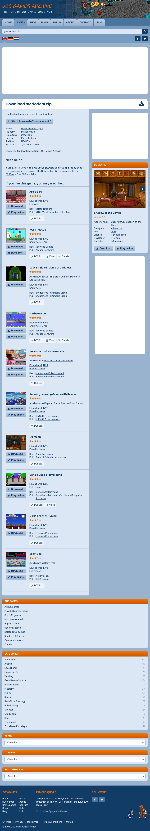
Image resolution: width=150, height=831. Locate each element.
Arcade (75, 664)
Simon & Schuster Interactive (51, 457)
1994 (45, 284)
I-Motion (115, 238)
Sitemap (6, 822)
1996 (45, 201)
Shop (33, 22)
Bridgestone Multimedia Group (51, 292)
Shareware (35, 242)
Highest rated (12, 623)
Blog (44, 22)
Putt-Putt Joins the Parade (46, 351)
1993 (45, 568)
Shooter (75, 709)
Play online (17, 212)
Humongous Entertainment (50, 373)
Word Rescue (37, 229)
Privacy (19, 822)
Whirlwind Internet (26, 826)
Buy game (17, 252)
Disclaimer (32, 822)
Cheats (8, 644)
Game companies (14, 640)
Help (21, 808)
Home (8, 22)
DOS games (9, 792)
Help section (47, 171)
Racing (75, 697)
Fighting (75, 676)
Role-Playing (75, 705)
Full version (35, 487)
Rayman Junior (52, 403)
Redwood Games (44, 247)
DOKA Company (44, 579)
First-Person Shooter (75, 680)
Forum (57, 22)
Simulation (75, 714)
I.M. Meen (35, 436)
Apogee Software (45, 250)
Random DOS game (14, 636)
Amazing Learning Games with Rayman (53, 394)
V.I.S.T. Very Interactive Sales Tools (53, 212)
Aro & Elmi (35, 191)
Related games (14, 769)
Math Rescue (37, 313)
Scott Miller (42, 811)
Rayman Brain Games (72, 403)
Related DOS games (15, 632)
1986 (45, 484)
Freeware (34, 204)
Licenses (10, 752)
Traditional (75, 722)
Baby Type (49, 563)
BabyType (35, 553)
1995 (45, 446)
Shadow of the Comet (107, 212)
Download (17, 206)
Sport (75, 718)
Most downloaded (14, 619)
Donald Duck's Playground (45, 474)
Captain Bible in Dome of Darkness (50, 267)
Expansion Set (75, 672)
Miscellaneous (75, 684)
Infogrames (117, 241)
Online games (9, 805)
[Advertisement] (75, 70)
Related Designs (44, 209)
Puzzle (75, 693)
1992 (45, 238)
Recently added (13, 627)
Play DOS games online (16, 611)
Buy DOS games (13, 615)
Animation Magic (44, 454)
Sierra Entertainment (47, 492)
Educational (35, 201)
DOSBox (10, 174)
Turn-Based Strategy (75, 726)
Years (8, 735)
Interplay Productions (47, 533)
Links (99, 22)
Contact (85, 22)
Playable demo (28, 138)
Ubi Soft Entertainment (48, 416)
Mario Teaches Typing (32, 128)
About (70, 22)
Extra (44, 242)
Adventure (116, 228)
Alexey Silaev (42, 576)
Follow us (99, 792)
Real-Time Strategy (75, 701)
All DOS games (12, 607)
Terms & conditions (52, 822)
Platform (75, 689)
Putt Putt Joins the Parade (58, 360)
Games (21, 22)
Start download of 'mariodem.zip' (31, 121)
